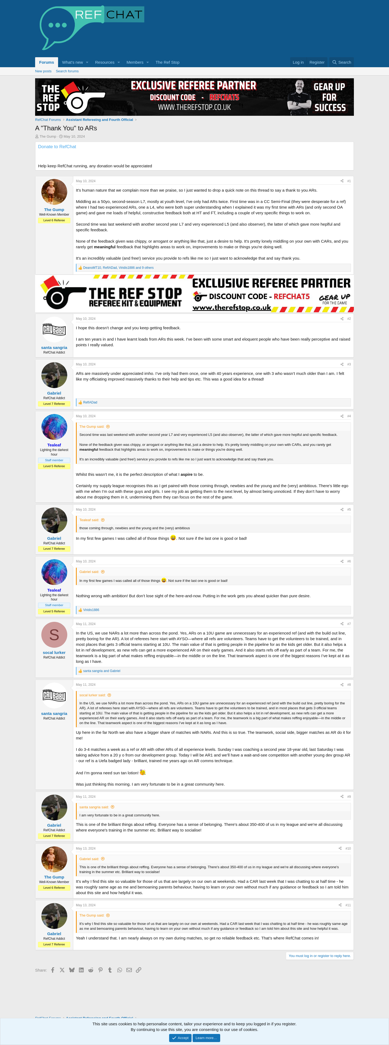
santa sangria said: (94, 815)
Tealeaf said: (89, 528)
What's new (72, 62)
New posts (43, 71)
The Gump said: (92, 435)
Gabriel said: (89, 580)
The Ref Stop (167, 62)
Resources (105, 62)
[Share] (342, 189)
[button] (87, 62)
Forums (46, 62)
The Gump (48, 136)
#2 (349, 327)
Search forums (67, 71)
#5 (349, 518)
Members (135, 62)
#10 (348, 857)
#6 (349, 570)
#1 (349, 189)
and (101, 679)
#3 (349, 373)
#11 (348, 913)
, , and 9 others (118, 276)
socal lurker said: (92, 703)
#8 (349, 693)
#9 (349, 805)
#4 (349, 424)
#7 (349, 632)
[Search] (341, 62)
